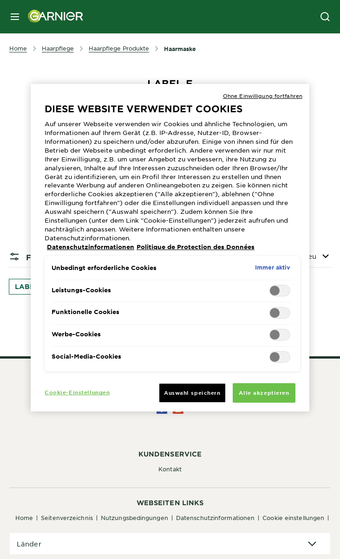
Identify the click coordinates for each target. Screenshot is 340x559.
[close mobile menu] (14, 16)
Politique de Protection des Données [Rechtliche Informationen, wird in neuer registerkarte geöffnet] (196, 247)
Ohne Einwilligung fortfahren (262, 95)
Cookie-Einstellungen (77, 392)
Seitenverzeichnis (67, 517)
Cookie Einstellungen (293, 517)
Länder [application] (29, 544)
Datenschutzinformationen (215, 517)
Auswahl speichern (192, 392)
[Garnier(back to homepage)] (52, 17)
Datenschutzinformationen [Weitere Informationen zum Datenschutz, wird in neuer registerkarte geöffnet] (90, 247)
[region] (170, 248)
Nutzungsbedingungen (134, 517)
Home (24, 517)
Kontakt (170, 469)
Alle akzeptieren (264, 392)
